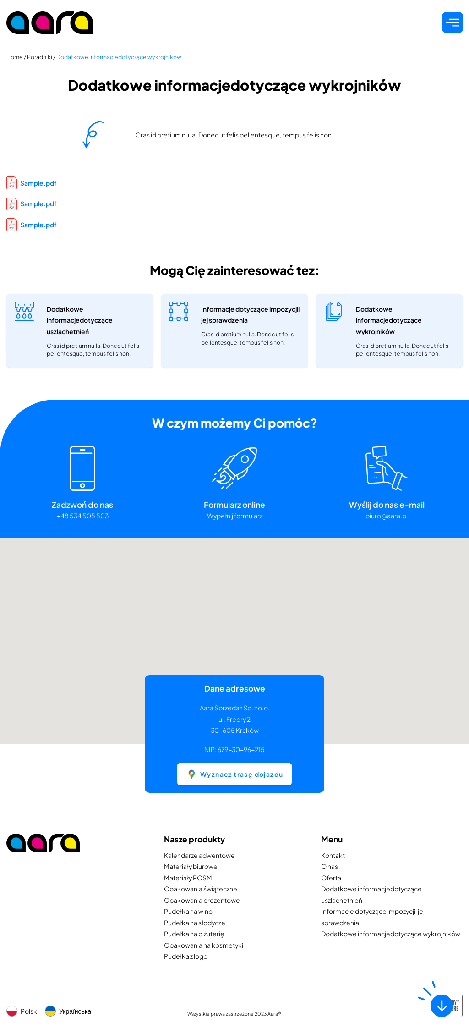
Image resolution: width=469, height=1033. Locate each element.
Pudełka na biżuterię (194, 933)
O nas (329, 866)
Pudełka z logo (185, 956)
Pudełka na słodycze (194, 922)
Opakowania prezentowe (202, 900)
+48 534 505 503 (83, 515)
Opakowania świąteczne (200, 889)
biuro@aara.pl (386, 515)
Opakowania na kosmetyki (203, 945)
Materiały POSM (188, 878)
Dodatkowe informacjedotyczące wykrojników (390, 933)
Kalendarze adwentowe (199, 855)
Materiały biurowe (191, 866)
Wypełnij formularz (234, 515)
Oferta (331, 878)
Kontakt (333, 855)
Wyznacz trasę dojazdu (235, 774)
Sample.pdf (31, 182)
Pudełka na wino (188, 911)
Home (14, 56)
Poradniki (39, 56)
